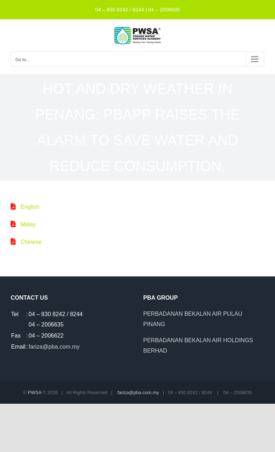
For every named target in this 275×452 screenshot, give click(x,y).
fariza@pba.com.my (54, 347)
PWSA (35, 392)
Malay (28, 224)
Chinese (31, 242)
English (29, 207)
